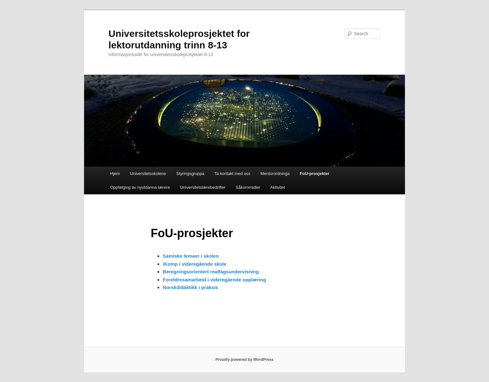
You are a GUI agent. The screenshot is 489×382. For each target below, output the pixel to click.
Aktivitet (277, 187)
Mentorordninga (275, 173)
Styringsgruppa (190, 173)
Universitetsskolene (148, 173)
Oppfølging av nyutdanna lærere (140, 187)
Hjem (115, 173)
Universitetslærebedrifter (203, 187)
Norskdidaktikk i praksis (190, 287)
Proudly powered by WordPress (244, 359)
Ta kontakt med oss (232, 173)
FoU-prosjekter (314, 173)
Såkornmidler (248, 187)
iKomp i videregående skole (194, 264)
